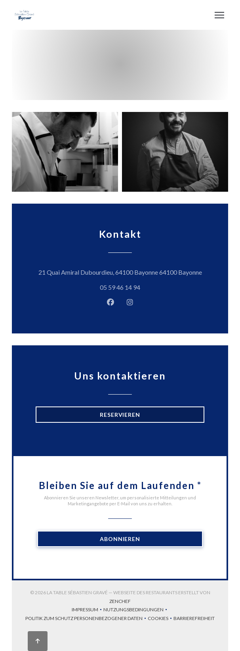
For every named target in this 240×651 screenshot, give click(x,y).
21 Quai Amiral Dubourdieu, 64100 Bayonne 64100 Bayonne (121, 271)
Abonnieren (120, 538)
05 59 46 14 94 (120, 287)
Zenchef (120, 601)
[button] (219, 15)
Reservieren (120, 414)
